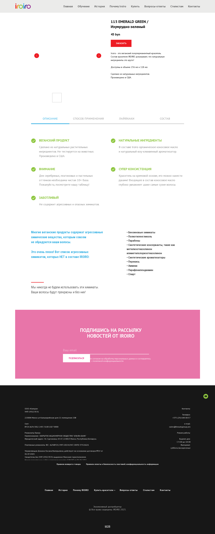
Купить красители (103, 490)
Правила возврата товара (69, 464)
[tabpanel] (107, 170)
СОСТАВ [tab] (165, 118)
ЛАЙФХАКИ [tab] (126, 118)
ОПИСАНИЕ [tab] (50, 118)
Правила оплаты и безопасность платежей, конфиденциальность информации (122, 464)
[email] (106, 350)
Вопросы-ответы (155, 6)
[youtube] (205, 397)
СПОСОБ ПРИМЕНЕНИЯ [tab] (88, 118)
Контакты (194, 6)
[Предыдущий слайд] (36, 55)
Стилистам (176, 6)
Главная (68, 6)
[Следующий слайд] (98, 55)
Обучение (84, 6)
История (99, 6)
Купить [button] (135, 6)
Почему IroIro (118, 6)
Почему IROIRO (81, 490)
